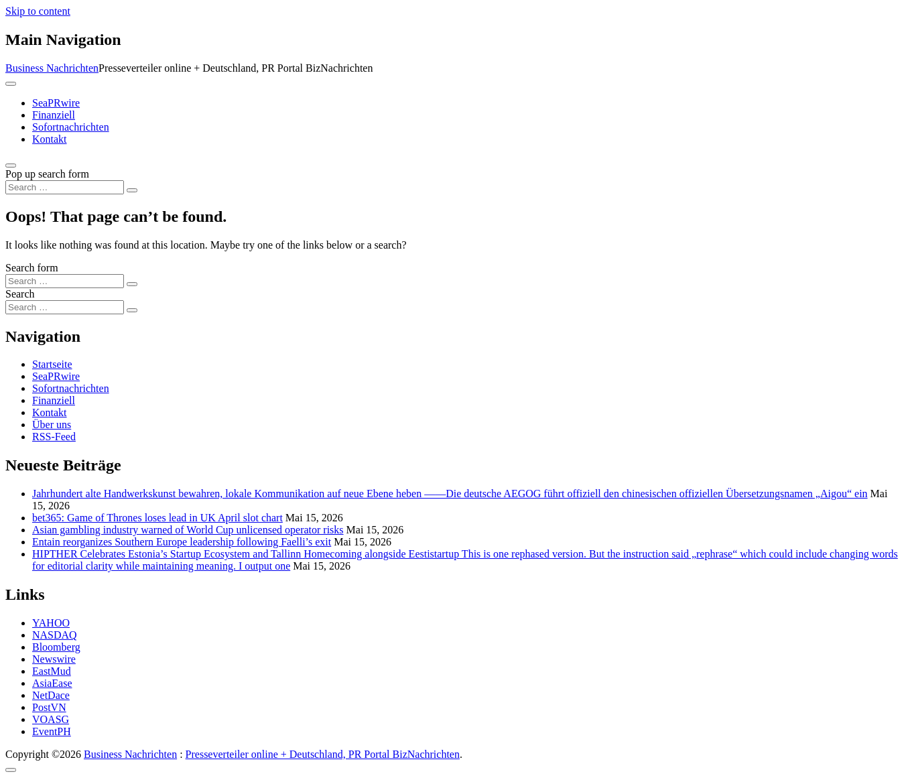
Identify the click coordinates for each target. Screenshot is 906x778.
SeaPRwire (56, 103)
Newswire (54, 659)
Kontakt (49, 139)
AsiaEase (52, 683)
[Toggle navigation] (10, 84)
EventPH (51, 731)
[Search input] (64, 187)
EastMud (51, 671)
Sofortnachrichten (70, 127)
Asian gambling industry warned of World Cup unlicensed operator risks (188, 529)
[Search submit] (132, 190)
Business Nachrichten (52, 68)
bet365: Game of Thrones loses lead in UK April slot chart (157, 517)
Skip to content (37, 11)
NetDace (51, 695)
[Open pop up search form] (10, 166)
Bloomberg (56, 647)
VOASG (50, 719)
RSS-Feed (54, 436)
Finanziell (53, 115)
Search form (31, 267)
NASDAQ (54, 635)
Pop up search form (47, 174)
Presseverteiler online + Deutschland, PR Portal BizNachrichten (323, 754)
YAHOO (51, 623)
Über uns (51, 424)
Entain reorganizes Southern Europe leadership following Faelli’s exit (181, 541)
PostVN (49, 707)
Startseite (52, 364)
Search (20, 294)
